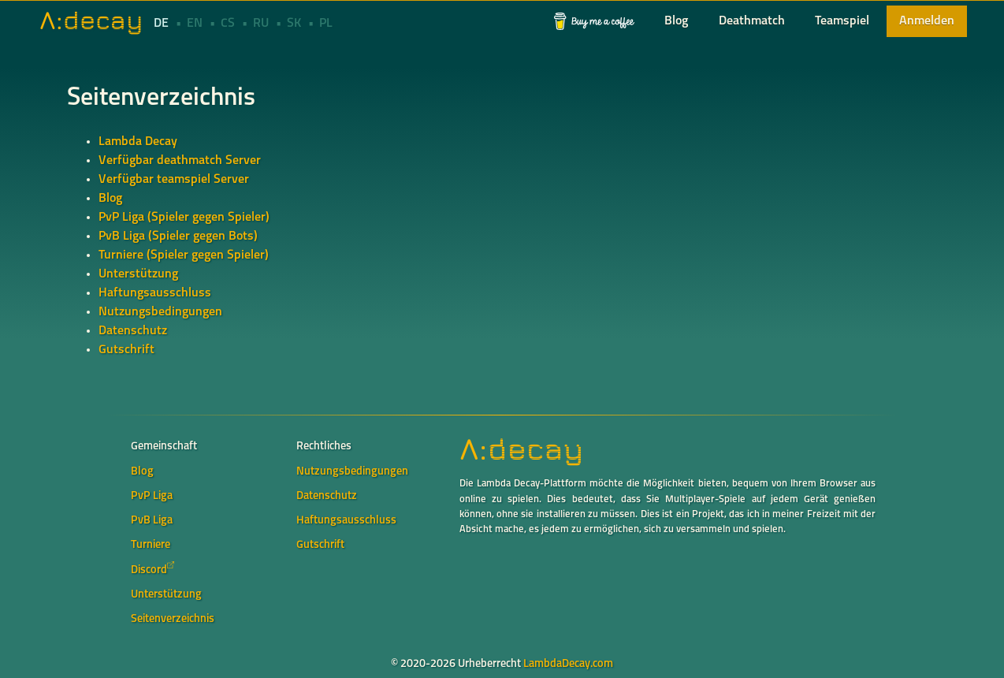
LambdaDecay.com (568, 664)
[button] (594, 21)
